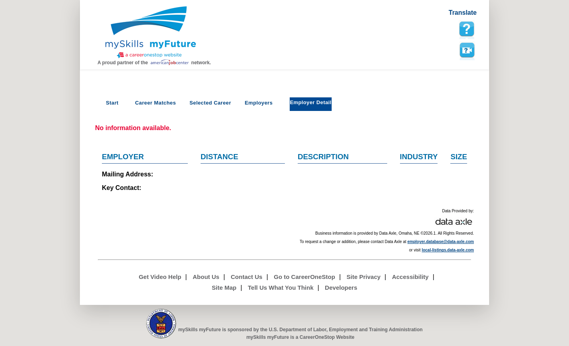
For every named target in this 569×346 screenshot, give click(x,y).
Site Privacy (363, 276)
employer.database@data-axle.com (441, 241)
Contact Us (247, 276)
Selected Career (210, 103)
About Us (206, 276)
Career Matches (155, 103)
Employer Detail (310, 102)
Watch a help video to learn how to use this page (467, 50)
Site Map (224, 287)
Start (112, 103)
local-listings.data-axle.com (448, 250)
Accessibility (410, 276)
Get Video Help (160, 276)
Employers (259, 103)
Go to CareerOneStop (304, 276)
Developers (341, 287)
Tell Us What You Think (280, 287)
